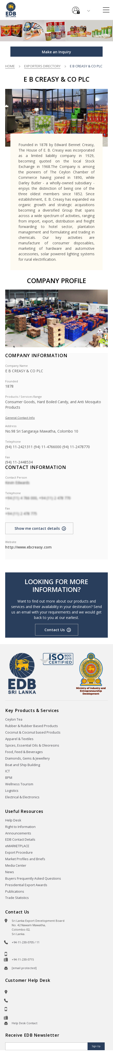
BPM (8, 777)
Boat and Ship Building (22, 765)
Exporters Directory (42, 66)
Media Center (15, 865)
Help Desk (13, 820)
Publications (14, 891)
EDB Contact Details (20, 839)
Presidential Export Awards (26, 885)
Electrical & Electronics (22, 797)
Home (10, 66)
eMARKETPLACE (17, 846)
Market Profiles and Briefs (25, 859)
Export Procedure (19, 852)
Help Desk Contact (24, 1023)
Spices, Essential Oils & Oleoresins (32, 745)
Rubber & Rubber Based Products (31, 726)
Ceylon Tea (13, 719)
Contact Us (54, 629)
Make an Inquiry (56, 51)
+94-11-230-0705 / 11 (25, 942)
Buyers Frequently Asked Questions (33, 878)
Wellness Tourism (19, 784)
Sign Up (96, 1046)
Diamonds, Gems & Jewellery (27, 758)
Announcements (18, 833)
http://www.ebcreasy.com (28, 547)
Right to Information (20, 827)
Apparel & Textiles (19, 739)
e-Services (76, 8)
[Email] (47, 1046)
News (9, 872)
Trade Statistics (17, 898)
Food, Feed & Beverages (24, 752)
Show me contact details (37, 528)
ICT (7, 771)
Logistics (11, 790)
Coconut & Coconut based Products (33, 732)
